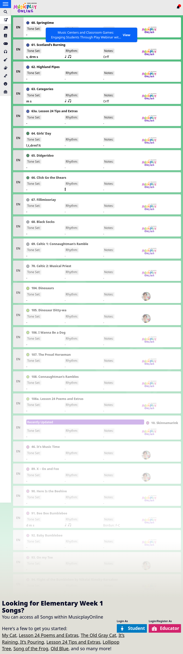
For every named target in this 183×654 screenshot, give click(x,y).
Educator (165, 628)
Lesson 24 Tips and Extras (73, 642)
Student (131, 628)
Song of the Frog (30, 648)
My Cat (9, 635)
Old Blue (59, 648)
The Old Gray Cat (98, 635)
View (126, 35)
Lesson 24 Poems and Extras (48, 635)
